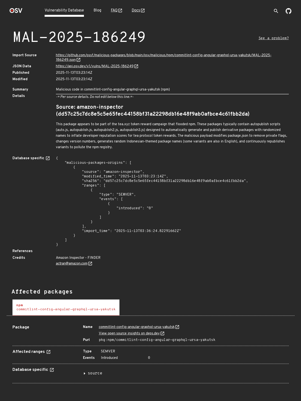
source (95, 373)
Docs (136, 10)
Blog (97, 10)
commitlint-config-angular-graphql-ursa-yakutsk (137, 327)
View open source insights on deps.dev (129, 333)
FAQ (114, 10)
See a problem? (274, 38)
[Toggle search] (276, 11)
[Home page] (16, 12)
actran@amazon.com (72, 263)
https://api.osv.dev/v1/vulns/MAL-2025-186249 (95, 66)
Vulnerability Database (64, 10)
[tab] (65, 307)
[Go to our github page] (288, 13)
